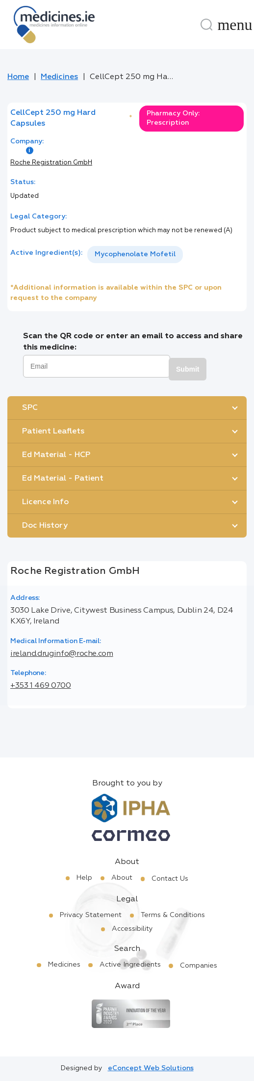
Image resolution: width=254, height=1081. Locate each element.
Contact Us (170, 878)
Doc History (45, 526)
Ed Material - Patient (62, 479)
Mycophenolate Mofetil (135, 254)
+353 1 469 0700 (40, 686)
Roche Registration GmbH (51, 163)
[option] (135, 254)
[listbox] (135, 254)
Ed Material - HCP (56, 455)
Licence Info (45, 502)
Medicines (59, 77)
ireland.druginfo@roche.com (61, 654)
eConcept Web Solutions (151, 1068)
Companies (198, 965)
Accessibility (132, 928)
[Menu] (235, 24)
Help (84, 877)
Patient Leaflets (53, 431)
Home (18, 77)
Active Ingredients (130, 964)
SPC (30, 408)
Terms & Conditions (173, 915)
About (121, 877)
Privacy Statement (91, 915)
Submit (187, 369)
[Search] (206, 24)
